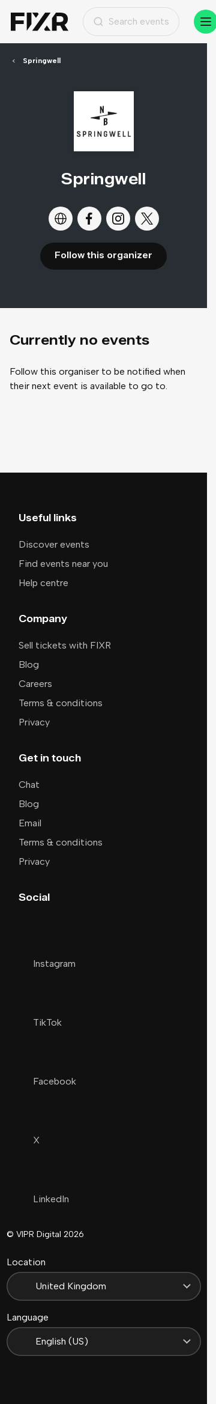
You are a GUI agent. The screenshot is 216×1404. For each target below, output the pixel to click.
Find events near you (63, 563)
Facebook (47, 1081)
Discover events (54, 544)
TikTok (40, 1022)
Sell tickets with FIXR (65, 645)
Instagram (47, 963)
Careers (35, 683)
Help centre (43, 583)
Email (30, 823)
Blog (29, 664)
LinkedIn (44, 1199)
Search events (131, 21)
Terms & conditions (61, 703)
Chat (29, 784)
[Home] (39, 22)
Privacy (34, 722)
